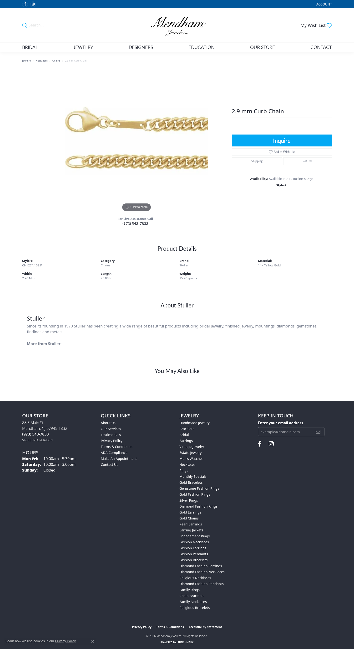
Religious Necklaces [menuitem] (195, 578)
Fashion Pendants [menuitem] (193, 554)
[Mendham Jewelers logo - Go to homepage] (177, 25)
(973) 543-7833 (135, 223)
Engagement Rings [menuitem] (194, 536)
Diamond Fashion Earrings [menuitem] (200, 566)
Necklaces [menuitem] (187, 464)
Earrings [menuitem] (186, 440)
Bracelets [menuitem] (186, 428)
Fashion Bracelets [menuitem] (193, 560)
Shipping (257, 161)
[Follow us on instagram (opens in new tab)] (33, 4)
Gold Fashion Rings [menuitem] (194, 494)
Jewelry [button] (83, 47)
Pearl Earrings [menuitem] (190, 524)
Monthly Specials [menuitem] (193, 476)
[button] (323, 4)
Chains (56, 60)
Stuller (184, 265)
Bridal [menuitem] (184, 434)
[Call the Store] (35, 434)
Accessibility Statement (205, 627)
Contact (321, 47)
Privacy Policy (111, 440)
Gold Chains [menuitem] (189, 518)
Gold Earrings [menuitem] (190, 512)
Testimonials (111, 434)
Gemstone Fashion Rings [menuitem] (199, 488)
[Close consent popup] (92, 641)
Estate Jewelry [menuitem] (190, 452)
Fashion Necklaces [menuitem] (194, 542)
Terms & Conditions (116, 446)
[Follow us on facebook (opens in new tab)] (25, 4)
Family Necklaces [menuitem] (193, 601)
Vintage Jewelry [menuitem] (191, 446)
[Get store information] (37, 440)
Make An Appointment (119, 458)
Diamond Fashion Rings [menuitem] (198, 506)
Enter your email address (280, 423)
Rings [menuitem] (183, 470)
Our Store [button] (262, 47)
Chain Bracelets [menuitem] (191, 595)
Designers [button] (141, 47)
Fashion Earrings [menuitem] (192, 548)
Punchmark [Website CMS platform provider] (186, 642)
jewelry (26, 60)
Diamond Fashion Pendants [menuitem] (201, 584)
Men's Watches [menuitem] (191, 458)
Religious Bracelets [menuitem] (194, 607)
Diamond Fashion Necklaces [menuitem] (202, 572)
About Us (108, 423)
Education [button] (201, 47)
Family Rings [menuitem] (189, 589)
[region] (136, 141)
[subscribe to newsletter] (318, 431)
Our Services (111, 428)
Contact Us (109, 464)
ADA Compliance (114, 452)
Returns (307, 161)
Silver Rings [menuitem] (188, 500)
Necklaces (42, 60)
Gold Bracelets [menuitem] (191, 482)
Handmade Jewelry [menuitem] (194, 423)
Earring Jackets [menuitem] (191, 530)
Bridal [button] (30, 47)
